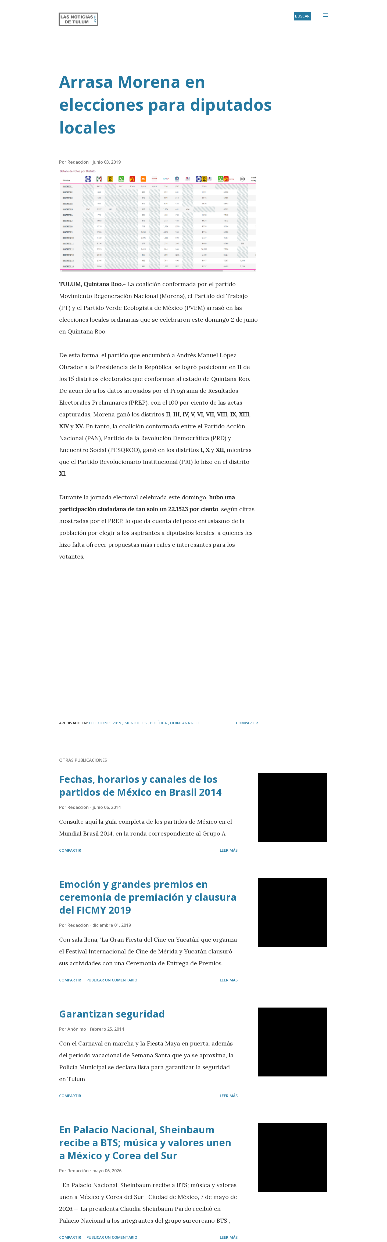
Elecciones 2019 (105, 722)
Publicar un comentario (112, 980)
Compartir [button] (247, 722)
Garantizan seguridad (112, 1013)
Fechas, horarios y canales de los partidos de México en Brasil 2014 (140, 786)
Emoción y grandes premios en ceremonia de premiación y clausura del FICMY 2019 (147, 897)
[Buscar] (302, 16)
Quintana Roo (184, 722)
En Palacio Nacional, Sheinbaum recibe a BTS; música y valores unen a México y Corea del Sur (145, 1142)
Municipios (136, 722)
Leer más (229, 850)
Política (159, 722)
